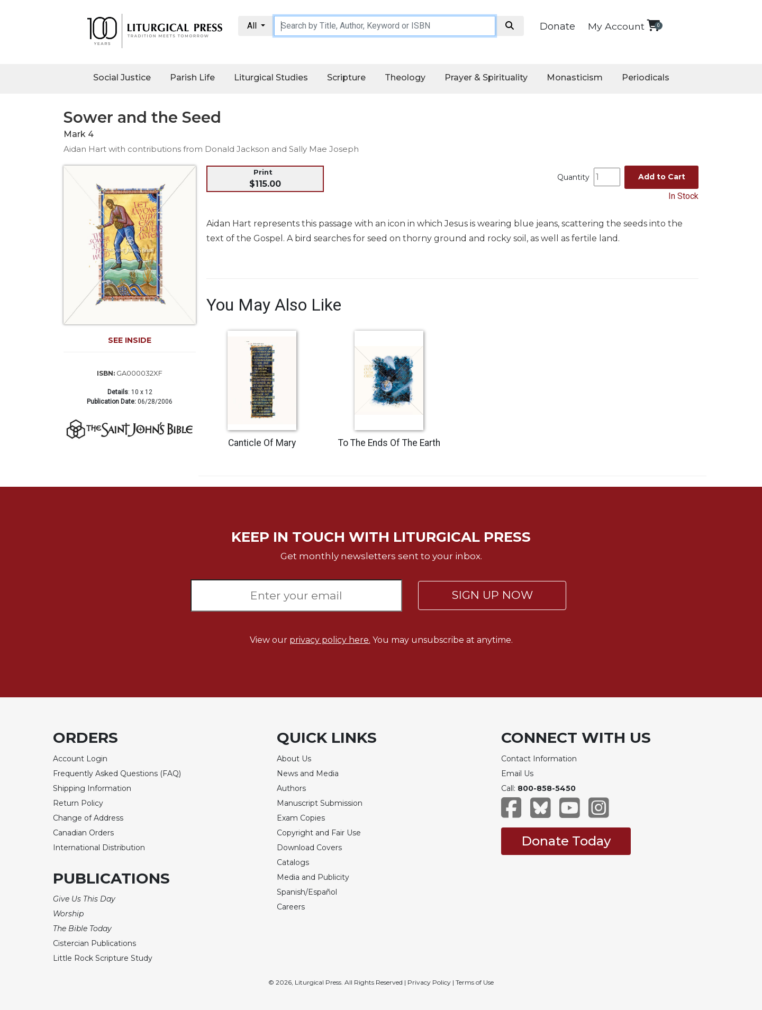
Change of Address (88, 818)
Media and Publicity (313, 877)
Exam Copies (301, 818)
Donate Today (566, 841)
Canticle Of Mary (262, 443)
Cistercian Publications (94, 943)
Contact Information (539, 758)
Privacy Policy (429, 982)
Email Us (517, 773)
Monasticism (575, 77)
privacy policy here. (329, 640)
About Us (294, 758)
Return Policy (78, 803)
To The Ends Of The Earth (389, 443)
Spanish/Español (307, 892)
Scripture (346, 77)
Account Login (80, 758)
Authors (291, 788)
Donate (557, 26)
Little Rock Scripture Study (102, 958)
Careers (291, 907)
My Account (616, 26)
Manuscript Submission (319, 803)
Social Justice (122, 77)
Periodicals (645, 77)
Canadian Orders (83, 833)
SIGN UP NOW (492, 595)
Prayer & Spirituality (486, 77)
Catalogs (293, 862)
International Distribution (99, 847)
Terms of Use (475, 982)
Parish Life (192, 77)
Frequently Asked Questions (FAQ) (117, 773)
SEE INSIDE (129, 340)
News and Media (308, 773)
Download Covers (309, 847)
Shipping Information (92, 788)
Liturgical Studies (271, 77)
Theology (405, 77)
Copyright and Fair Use (319, 833)
